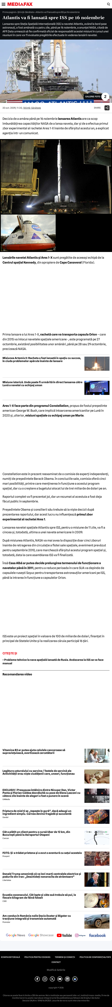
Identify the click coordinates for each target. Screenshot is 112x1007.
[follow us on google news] (15, 936)
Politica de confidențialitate (95, 957)
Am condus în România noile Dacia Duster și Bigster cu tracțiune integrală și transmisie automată (37, 917)
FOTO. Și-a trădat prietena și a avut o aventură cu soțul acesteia (42, 853)
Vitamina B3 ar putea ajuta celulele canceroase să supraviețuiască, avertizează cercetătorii (34, 752)
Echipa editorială (10, 957)
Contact (56, 962)
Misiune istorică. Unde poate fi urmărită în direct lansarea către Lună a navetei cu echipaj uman (42, 384)
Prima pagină (9, 12)
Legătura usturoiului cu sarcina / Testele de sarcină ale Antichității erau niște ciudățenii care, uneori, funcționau (39, 772)
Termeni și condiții (65, 957)
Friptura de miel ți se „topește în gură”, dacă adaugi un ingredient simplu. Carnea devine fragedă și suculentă (37, 812)
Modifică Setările (56, 970)
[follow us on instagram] (80, 936)
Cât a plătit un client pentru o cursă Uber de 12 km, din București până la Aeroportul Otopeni (36, 833)
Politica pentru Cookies (37, 957)
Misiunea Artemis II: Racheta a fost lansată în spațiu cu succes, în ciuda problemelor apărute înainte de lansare (42, 360)
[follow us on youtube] (64, 936)
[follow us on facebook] (97, 936)
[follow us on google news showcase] (40, 936)
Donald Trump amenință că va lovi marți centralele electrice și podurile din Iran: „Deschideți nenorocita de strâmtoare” (42, 875)
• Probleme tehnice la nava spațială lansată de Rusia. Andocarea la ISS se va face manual (53, 661)
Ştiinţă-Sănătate (26, 12)
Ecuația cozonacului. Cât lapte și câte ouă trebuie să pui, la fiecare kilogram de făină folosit (39, 896)
